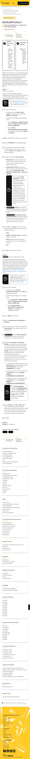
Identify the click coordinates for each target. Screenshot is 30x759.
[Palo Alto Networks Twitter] (11, 752)
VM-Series (5, 490)
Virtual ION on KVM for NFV (9, 654)
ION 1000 (5, 600)
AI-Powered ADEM (7, 505)
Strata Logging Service (8, 456)
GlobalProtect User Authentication (10, 11)
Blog (4, 721)
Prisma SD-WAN (6, 509)
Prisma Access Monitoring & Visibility (11, 507)
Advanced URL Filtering (8, 524)
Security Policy (6, 548)
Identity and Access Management (10, 461)
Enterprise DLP (6, 532)
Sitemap (5, 725)
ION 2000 (5, 605)
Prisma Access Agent (7, 563)
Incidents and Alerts (7, 575)
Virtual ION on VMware (8, 658)
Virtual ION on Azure (7, 651)
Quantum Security (7, 549)
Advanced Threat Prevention (9, 526)
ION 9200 (5, 615)
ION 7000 (5, 612)
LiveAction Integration (8, 673)
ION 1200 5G (5, 629)
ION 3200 (5, 608)
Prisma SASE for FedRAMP (9, 588)
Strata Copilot (23, 3)
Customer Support (7, 734)
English (24, 703)
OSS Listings (6, 724)
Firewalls (5, 482)
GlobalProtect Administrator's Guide (11, 10)
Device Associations (7, 458)
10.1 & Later (6, 703)
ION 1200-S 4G (6, 632)
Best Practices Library (8, 686)
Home (3, 9)
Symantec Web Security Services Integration (13, 676)
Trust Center (6, 744)
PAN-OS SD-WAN (7, 485)
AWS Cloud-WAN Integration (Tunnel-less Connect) (15, 669)
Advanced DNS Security (8, 527)
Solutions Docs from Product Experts (11, 696)
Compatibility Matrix (8, 722)
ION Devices (5, 510)
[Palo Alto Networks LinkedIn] (7, 752)
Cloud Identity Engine (8, 454)
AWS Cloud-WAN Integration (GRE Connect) (13, 668)
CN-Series (5, 480)
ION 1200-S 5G (6, 634)
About (4, 731)
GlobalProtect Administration (10, 702)
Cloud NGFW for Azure (8, 478)
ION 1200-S (5, 603)
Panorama (5, 487)
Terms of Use (6, 746)
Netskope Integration (7, 674)
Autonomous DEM (7, 578)
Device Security (6, 531)
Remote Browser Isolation (9, 561)
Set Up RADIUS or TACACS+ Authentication (12, 14)
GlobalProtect (9, 9)
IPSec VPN (5, 546)
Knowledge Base (7, 737)
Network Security (21, 702)
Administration (13, 703)
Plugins (4, 492)
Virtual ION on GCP (7, 652)
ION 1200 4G (5, 627)
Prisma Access (6, 502)
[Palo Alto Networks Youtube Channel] (14, 752)
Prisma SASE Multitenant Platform (11, 504)
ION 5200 (5, 610)
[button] (29, 607)
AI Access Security (7, 529)
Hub (3, 460)
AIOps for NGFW (6, 473)
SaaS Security (6, 534)
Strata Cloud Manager (8, 451)
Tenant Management (7, 463)
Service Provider (6, 488)
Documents (6, 747)
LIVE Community (7, 736)
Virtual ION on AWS (7, 649)
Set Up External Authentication (9, 12)
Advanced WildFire (7, 522)
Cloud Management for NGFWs (10, 475)
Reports (4, 576)
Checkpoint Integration (8, 671)
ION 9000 (5, 613)
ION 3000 (5, 607)
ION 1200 (5, 602)
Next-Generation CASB (8, 512)
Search (5, 719)
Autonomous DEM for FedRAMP (10, 590)
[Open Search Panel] (14, 3)
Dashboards (5, 573)
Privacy (5, 743)
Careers (5, 733)
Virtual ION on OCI (7, 656)
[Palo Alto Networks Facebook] (4, 752)
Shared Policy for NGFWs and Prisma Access (13, 544)
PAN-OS (5, 483)
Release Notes (6, 718)
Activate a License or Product (9, 453)
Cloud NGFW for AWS (8, 476)
